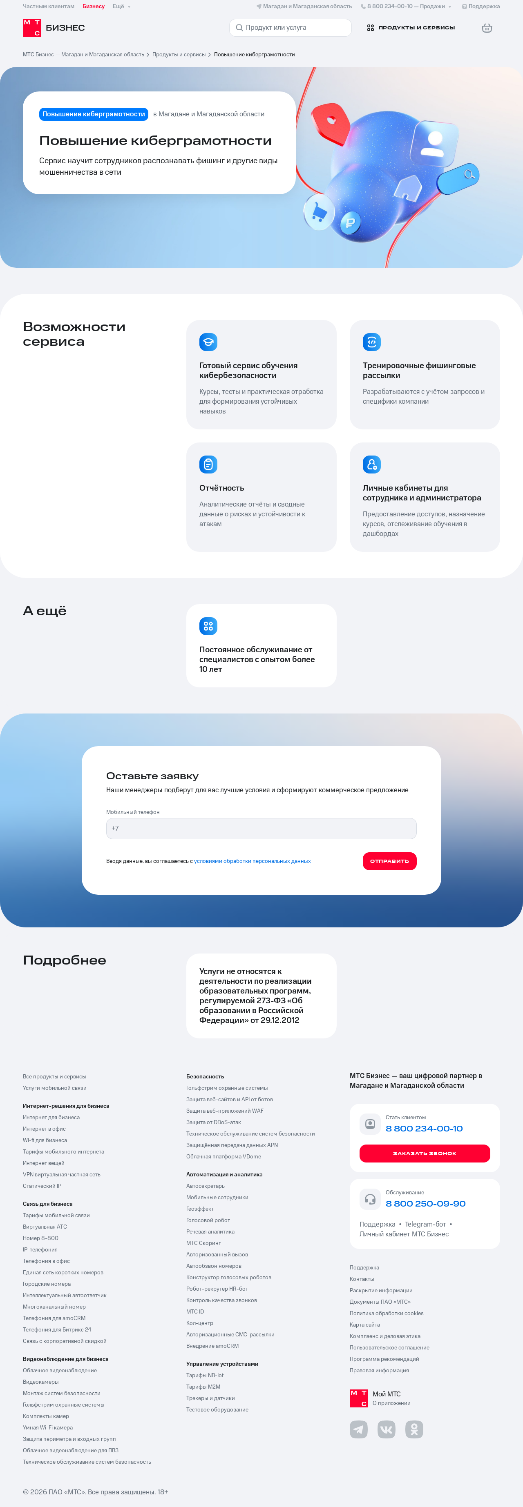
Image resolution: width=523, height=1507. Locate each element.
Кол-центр (199, 1323)
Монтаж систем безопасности (62, 1393)
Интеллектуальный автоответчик (65, 1295)
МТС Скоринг (203, 1243)
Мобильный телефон (133, 812)
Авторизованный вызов (217, 1255)
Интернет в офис (44, 1129)
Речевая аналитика (210, 1232)
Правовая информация (379, 1371)
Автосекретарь (205, 1186)
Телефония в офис (46, 1261)
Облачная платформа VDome (223, 1157)
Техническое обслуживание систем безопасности (250, 1134)
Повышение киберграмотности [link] (254, 55)
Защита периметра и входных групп (69, 1439)
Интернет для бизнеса (51, 1118)
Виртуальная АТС (45, 1227)
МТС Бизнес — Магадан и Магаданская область (83, 55)
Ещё (122, 6)
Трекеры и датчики (210, 1398)
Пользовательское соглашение (389, 1348)
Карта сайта (365, 1325)
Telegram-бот (425, 1224)
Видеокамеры (41, 1382)
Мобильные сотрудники (217, 1198)
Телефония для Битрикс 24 (57, 1330)
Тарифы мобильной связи (56, 1215)
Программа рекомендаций (384, 1359)
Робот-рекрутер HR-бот (217, 1289)
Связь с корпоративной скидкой (65, 1341)
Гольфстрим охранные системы (64, 1405)
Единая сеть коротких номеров (63, 1273)
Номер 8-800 (40, 1238)
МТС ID (195, 1312)
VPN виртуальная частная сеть (62, 1175)
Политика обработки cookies (387, 1313)
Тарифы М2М (203, 1387)
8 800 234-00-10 (406, 6)
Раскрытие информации (381, 1291)
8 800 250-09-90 (426, 1204)
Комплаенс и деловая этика (385, 1336)
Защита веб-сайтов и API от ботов (229, 1100)
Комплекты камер (46, 1416)
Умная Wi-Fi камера (48, 1428)
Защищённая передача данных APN (232, 1145)
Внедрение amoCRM (212, 1346)
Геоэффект (200, 1209)
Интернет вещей (44, 1163)
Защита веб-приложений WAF (225, 1111)
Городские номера (47, 1284)
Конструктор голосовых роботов (228, 1278)
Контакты (362, 1279)
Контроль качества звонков (221, 1300)
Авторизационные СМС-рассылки (230, 1335)
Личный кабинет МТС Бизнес (404, 1234)
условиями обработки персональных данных (252, 861)
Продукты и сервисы (179, 55)
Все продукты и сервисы (54, 1077)
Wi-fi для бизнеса (45, 1140)
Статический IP (42, 1186)
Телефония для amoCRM (54, 1318)
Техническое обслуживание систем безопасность (87, 1462)
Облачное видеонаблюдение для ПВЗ (70, 1451)
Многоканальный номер (54, 1307)
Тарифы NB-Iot (205, 1375)
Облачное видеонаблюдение (60, 1371)
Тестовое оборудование (217, 1410)
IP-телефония (40, 1250)
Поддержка (379, 1224)
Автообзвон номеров (213, 1266)
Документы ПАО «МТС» (380, 1302)
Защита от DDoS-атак (213, 1122)
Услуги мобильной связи (55, 1088)
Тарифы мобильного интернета (63, 1152)
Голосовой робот (208, 1220)
